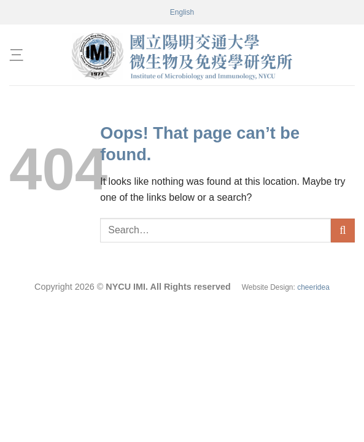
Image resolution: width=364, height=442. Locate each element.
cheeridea (313, 287)
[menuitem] (182, 12)
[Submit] (343, 230)
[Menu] (16, 55)
